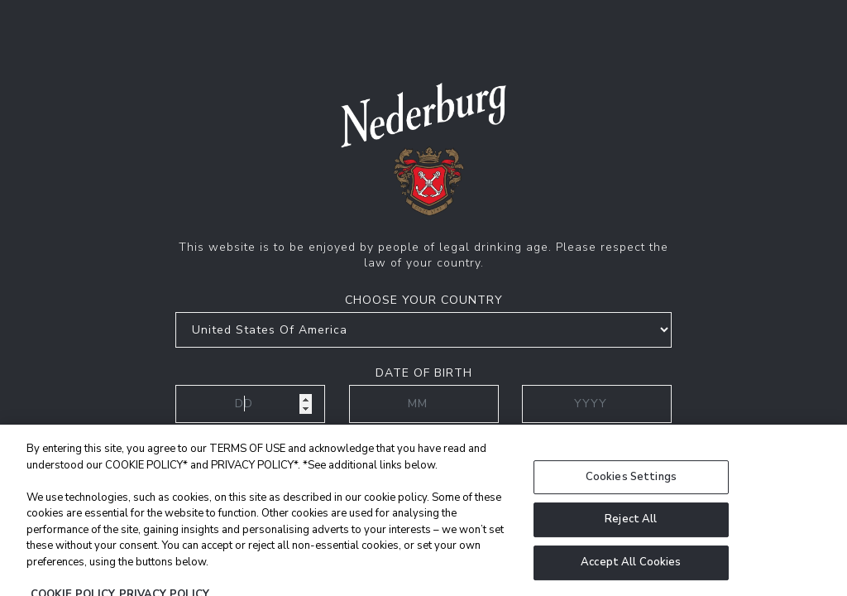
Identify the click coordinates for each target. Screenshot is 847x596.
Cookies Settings (631, 487)
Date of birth (424, 373)
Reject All (631, 529)
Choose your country (424, 300)
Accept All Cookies (631, 572)
